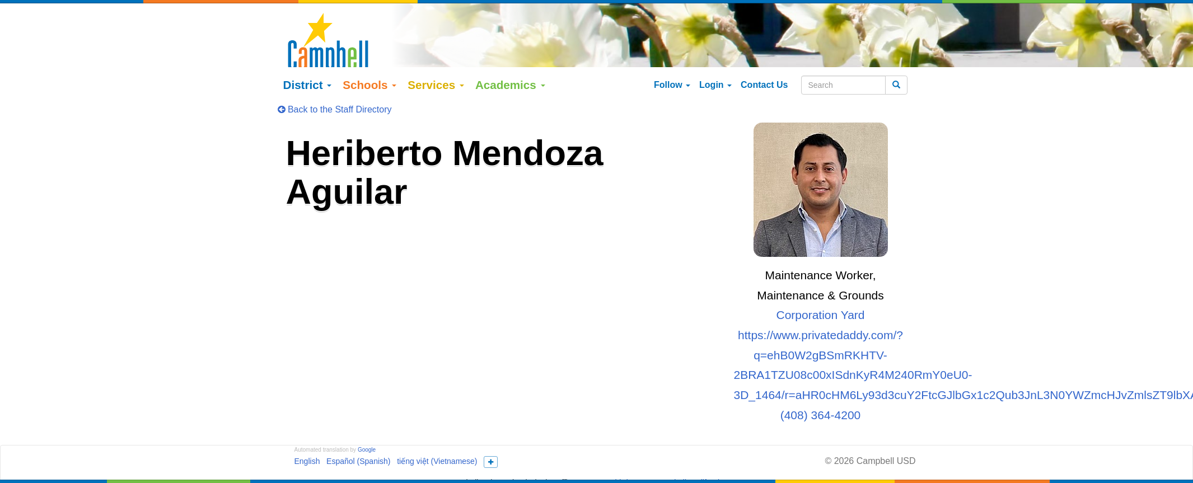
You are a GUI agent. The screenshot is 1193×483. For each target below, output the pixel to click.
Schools (369, 75)
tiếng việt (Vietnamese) (437, 451)
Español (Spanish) (358, 451)
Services (436, 75)
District (307, 75)
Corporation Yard (820, 305)
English (307, 451)
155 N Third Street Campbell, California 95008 (667, 472)
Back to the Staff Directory (335, 100)
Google (367, 440)
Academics (510, 75)
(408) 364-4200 (820, 404)
